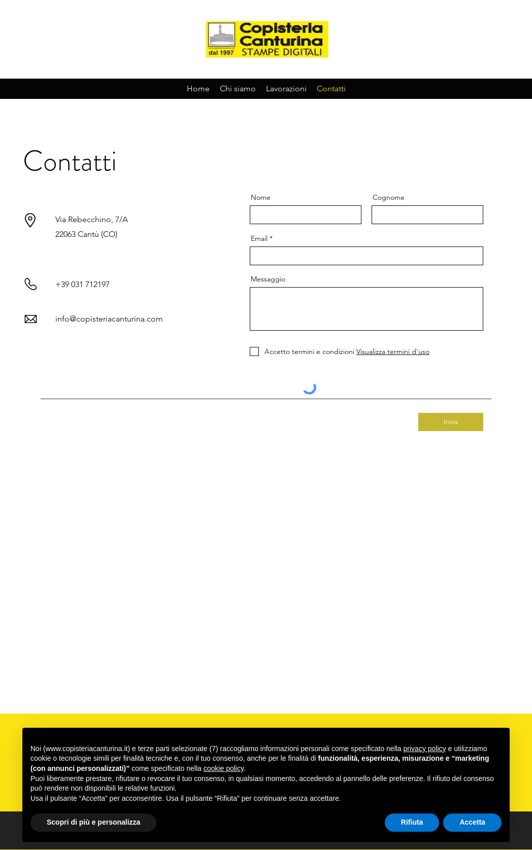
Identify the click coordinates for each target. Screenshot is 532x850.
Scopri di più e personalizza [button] (93, 822)
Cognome (389, 197)
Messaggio (268, 278)
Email (259, 238)
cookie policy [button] (224, 768)
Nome (261, 197)
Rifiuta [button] (412, 822)
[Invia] (450, 422)
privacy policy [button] (425, 749)
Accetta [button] (472, 822)
